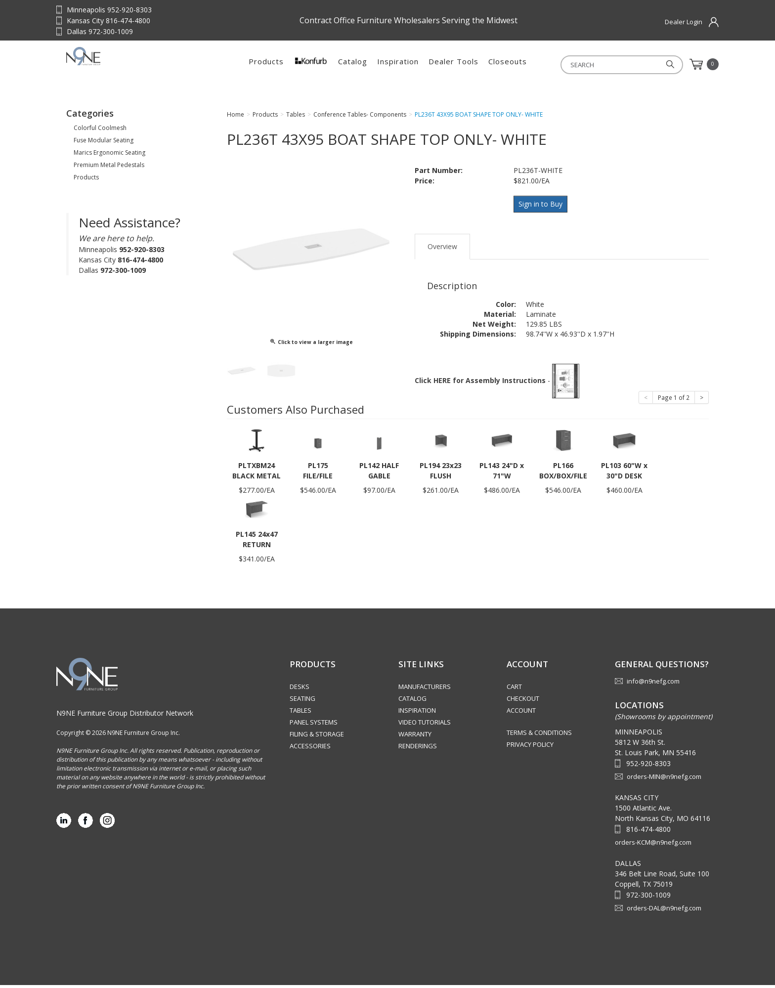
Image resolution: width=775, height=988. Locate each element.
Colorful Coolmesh (100, 131)
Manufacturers (424, 689)
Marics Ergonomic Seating (109, 155)
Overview (442, 247)
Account (521, 713)
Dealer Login (683, 21)
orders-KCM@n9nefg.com (653, 845)
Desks (299, 689)
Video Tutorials (424, 725)
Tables (300, 713)
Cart (514, 689)
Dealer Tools (453, 64)
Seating (302, 701)
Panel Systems (314, 725)
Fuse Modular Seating (103, 143)
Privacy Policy (530, 747)
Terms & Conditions (539, 735)
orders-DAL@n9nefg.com (664, 910)
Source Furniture (128, 64)
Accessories (310, 748)
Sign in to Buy (542, 206)
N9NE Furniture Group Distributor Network (124, 716)
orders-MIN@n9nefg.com (664, 779)
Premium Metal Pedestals (109, 168)
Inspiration (398, 64)
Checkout (523, 701)
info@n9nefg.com (653, 684)
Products (266, 64)
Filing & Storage (317, 736)
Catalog (352, 64)
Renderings (417, 748)
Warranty (414, 736)
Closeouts (507, 64)
